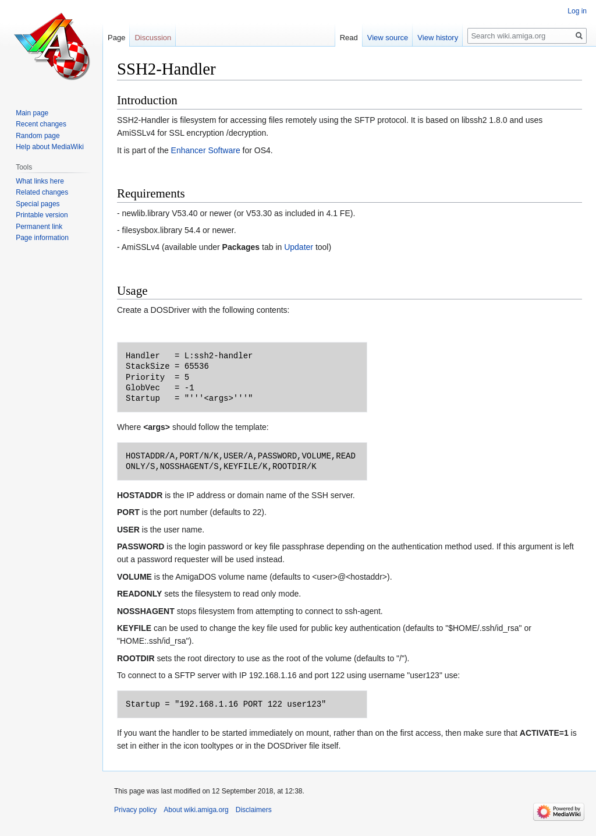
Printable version (42, 215)
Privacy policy (135, 810)
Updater (298, 247)
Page (116, 37)
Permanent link (39, 227)
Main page (32, 113)
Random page (37, 136)
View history (437, 37)
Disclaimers (254, 810)
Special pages (37, 204)
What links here (40, 181)
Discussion (152, 37)
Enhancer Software (205, 150)
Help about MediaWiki (50, 147)
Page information (42, 238)
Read (349, 37)
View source (388, 37)
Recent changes (41, 124)
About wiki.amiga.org (196, 810)
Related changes (42, 192)
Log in (577, 11)
